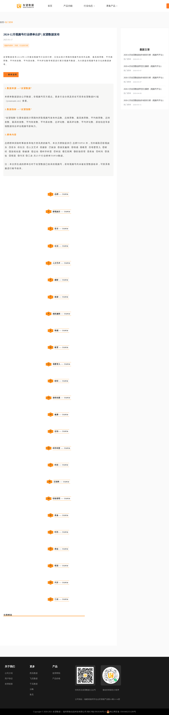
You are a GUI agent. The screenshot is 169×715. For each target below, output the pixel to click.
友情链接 (9, 684)
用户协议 (9, 678)
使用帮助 (56, 673)
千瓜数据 (34, 684)
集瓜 (32, 694)
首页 (50, 6)
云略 (32, 689)
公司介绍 (9, 673)
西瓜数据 (34, 673)
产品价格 (56, 678)
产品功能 (68, 6)
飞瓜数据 (34, 678)
